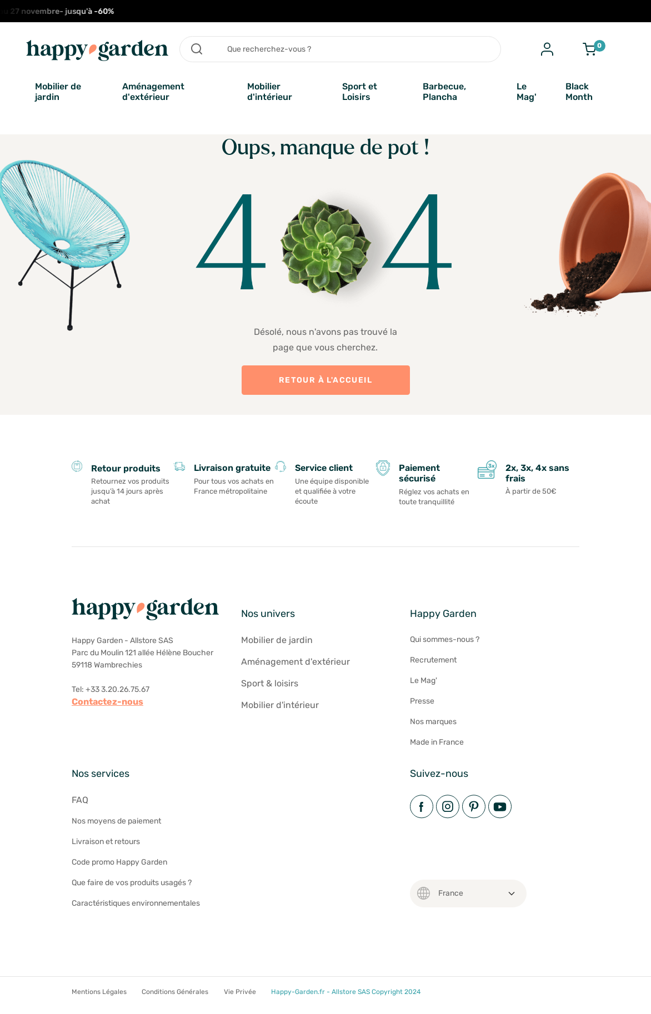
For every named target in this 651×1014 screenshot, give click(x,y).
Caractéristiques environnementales (136, 903)
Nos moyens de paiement (116, 821)
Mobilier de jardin (58, 91)
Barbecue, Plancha (444, 91)
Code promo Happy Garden (119, 862)
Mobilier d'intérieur (269, 91)
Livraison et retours (106, 841)
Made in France (437, 742)
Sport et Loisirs (359, 91)
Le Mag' (527, 91)
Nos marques (433, 721)
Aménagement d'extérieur (153, 91)
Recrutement (433, 660)
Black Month (579, 91)
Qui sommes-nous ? (444, 639)
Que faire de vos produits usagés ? (132, 882)
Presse (422, 701)
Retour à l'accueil (325, 380)
